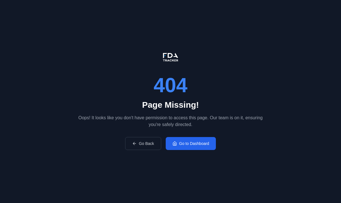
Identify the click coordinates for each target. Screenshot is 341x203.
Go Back (143, 143)
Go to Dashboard (190, 143)
